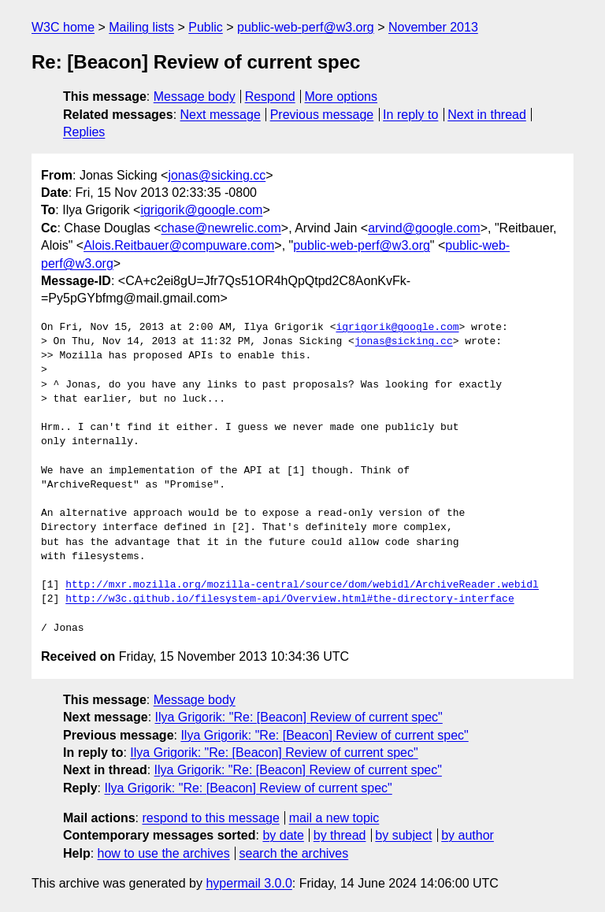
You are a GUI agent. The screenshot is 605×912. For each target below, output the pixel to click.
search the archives (294, 853)
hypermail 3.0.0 (248, 883)
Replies (84, 132)
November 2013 (433, 27)
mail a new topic (334, 818)
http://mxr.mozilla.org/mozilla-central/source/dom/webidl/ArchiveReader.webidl (302, 585)
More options (341, 96)
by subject (403, 835)
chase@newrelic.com (221, 228)
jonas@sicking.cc (216, 175)
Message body (195, 96)
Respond (270, 96)
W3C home (63, 27)
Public (205, 27)
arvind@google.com (424, 228)
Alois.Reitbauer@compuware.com (179, 245)
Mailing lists (141, 27)
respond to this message (210, 818)
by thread (340, 835)
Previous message (322, 114)
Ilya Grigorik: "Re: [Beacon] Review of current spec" (299, 717)
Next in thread (486, 114)
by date (282, 835)
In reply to (410, 114)
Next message (220, 114)
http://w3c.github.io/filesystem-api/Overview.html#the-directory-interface (289, 599)
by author (467, 835)
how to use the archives (164, 853)
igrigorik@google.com (201, 210)
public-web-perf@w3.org (305, 27)
